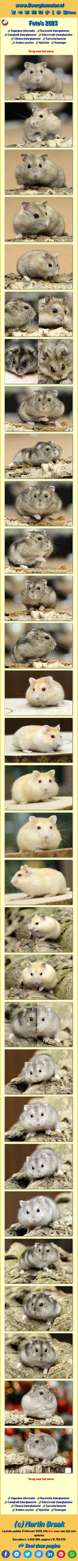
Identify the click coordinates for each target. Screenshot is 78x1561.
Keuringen (60, 42)
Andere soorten (25, 42)
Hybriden (44, 42)
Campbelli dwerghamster (22, 34)
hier (50, 1531)
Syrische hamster (56, 38)
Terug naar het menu (41, 51)
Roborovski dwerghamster (57, 34)
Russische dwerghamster (54, 30)
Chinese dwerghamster (27, 38)
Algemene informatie (23, 30)
